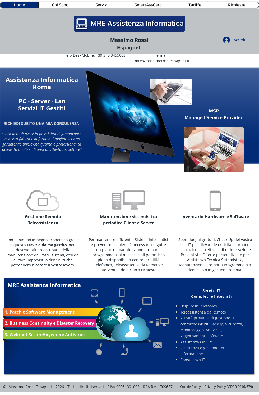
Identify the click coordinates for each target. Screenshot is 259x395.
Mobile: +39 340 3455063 (104, 55)
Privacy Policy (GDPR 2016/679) (229, 386)
